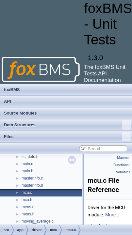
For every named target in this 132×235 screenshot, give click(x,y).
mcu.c (27, 192)
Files (67, 136)
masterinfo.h (32, 185)
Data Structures (67, 125)
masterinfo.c (32, 178)
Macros (123, 158)
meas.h (28, 214)
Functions (121, 165)
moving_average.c (38, 221)
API (7, 101)
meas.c (28, 207)
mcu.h (27, 199)
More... (112, 214)
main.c (27, 164)
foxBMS (12, 89)
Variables (123, 172)
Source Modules (20, 113)
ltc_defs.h (30, 156)
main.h (27, 171)
